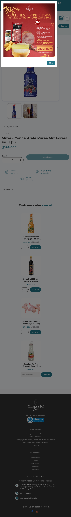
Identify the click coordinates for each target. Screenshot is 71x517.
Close (51, 63)
